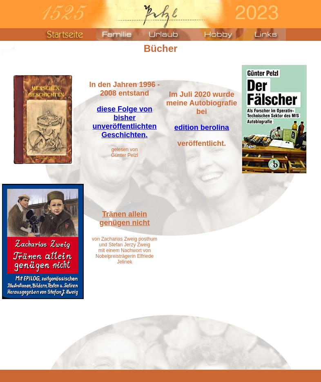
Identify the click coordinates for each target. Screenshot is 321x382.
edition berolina (201, 127)
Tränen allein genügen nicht (125, 218)
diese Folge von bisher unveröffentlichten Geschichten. (125, 122)
